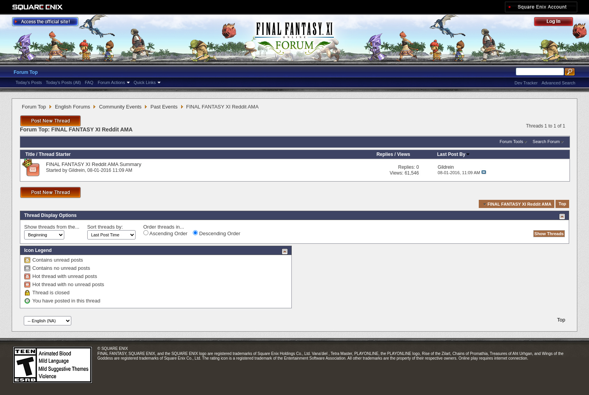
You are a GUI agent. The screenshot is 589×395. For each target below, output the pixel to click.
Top (562, 204)
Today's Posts (29, 82)
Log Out (557, 23)
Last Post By (453, 154)
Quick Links (145, 82)
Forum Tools (511, 141)
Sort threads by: (105, 227)
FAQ (89, 82)
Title (30, 154)
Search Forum (546, 141)
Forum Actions (111, 82)
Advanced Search (558, 82)
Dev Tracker (526, 82)
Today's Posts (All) (63, 82)
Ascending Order (165, 233)
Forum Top (26, 72)
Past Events (163, 107)
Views (403, 154)
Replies (384, 154)
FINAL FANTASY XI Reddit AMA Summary (93, 164)
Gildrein (77, 170)
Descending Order (216, 233)
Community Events (120, 107)
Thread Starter (55, 154)
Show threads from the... (51, 227)
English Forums (72, 107)
